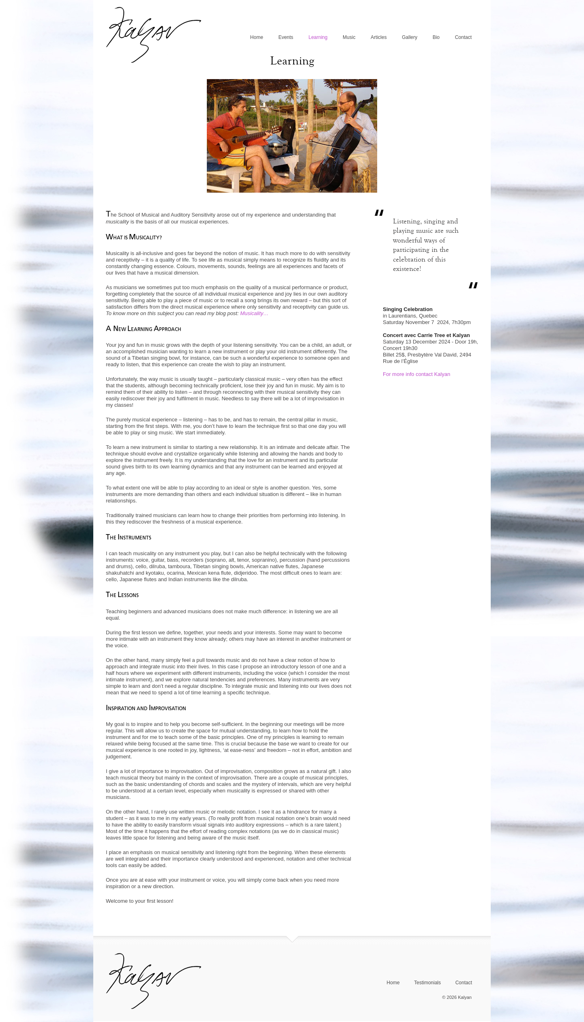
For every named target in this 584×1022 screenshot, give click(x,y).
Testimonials (427, 983)
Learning (318, 37)
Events (285, 37)
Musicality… (254, 313)
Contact (463, 37)
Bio (436, 37)
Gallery (409, 37)
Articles (378, 37)
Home (256, 37)
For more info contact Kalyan (416, 374)
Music (349, 37)
